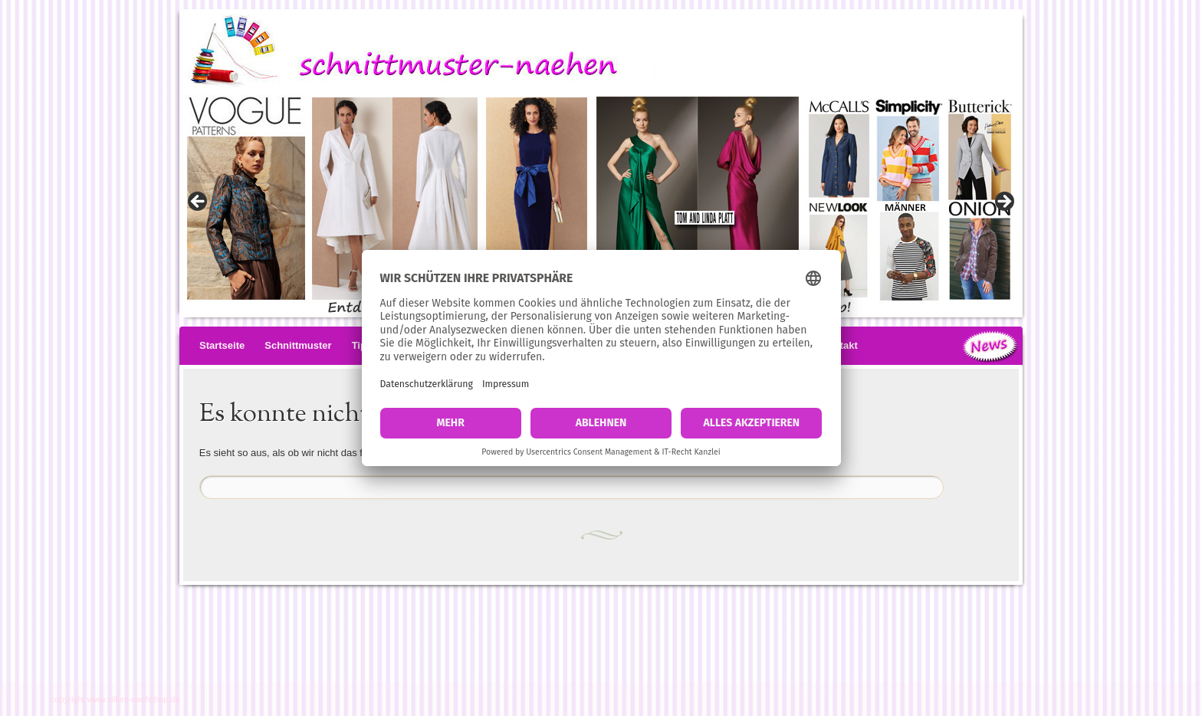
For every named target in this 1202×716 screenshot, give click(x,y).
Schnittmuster (297, 345)
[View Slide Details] (601, 206)
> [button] (1003, 202)
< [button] (198, 202)
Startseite (222, 345)
